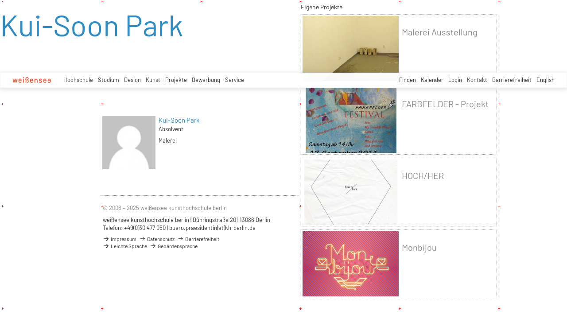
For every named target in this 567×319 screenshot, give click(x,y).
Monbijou (419, 247)
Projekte (176, 79)
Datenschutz (157, 239)
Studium (108, 79)
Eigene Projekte (321, 7)
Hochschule (78, 79)
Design (132, 79)
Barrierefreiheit (512, 79)
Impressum (119, 239)
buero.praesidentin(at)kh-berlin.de (212, 227)
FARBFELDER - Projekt (445, 104)
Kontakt (477, 79)
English (545, 79)
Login (455, 79)
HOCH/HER (423, 175)
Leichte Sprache (125, 246)
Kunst (153, 79)
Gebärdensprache (174, 246)
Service (234, 79)
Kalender (432, 79)
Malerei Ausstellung (440, 32)
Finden (407, 79)
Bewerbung (206, 79)
